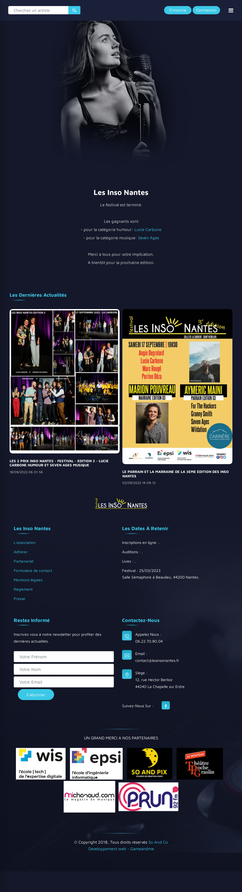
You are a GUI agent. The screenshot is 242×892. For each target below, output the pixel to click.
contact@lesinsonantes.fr (157, 660)
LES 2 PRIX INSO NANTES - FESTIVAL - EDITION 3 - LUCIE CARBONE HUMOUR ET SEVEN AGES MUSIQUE (59, 463)
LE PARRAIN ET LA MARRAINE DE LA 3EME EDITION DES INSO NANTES (175, 473)
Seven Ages (148, 237)
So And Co (158, 842)
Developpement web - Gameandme (121, 848)
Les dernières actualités (38, 295)
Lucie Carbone (147, 229)
